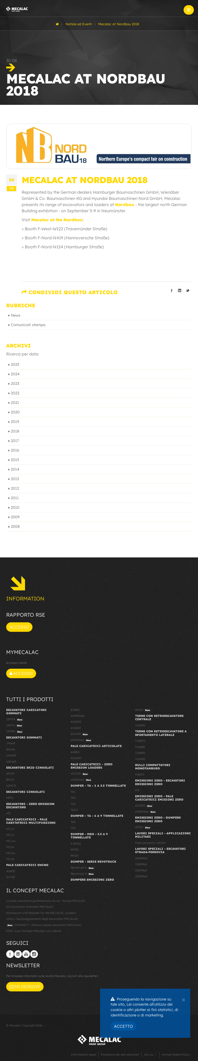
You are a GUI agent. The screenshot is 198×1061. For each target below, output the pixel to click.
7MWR (10, 743)
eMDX (143, 710)
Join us (148, 1054)
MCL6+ (11, 853)
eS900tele (81, 740)
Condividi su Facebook (172, 290)
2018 (15, 431)
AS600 (10, 871)
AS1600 (76, 728)
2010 (15, 507)
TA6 (73, 822)
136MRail (141, 864)
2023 (15, 383)
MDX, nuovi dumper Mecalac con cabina (33, 931)
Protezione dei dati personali (120, 1054)
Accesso (19, 627)
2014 (15, 469)
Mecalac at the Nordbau (57, 219)
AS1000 (76, 722)
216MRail (141, 876)
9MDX (75, 856)
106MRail (141, 858)
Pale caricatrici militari (150, 843)
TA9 (73, 828)
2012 (15, 488)
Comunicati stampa (28, 324)
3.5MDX (76, 843)
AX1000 (76, 758)
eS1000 (80, 734)
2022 (15, 393)
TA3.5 (74, 810)
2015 (15, 459)
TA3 (73, 804)
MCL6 (10, 847)
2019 (15, 421)
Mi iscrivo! (25, 986)
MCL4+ (11, 841)
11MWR (11, 755)
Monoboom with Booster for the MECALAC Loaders (41, 913)
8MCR (10, 780)
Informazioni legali (83, 1054)
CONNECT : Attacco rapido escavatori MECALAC (44, 925)
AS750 (10, 877)
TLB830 (140, 725)
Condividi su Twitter (188, 290)
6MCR (10, 773)
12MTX (14, 726)
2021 (15, 402)
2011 (15, 498)
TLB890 (140, 753)
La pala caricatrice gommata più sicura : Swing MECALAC (46, 901)
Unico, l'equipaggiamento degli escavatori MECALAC (42, 919)
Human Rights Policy (176, 1054)
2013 (15, 479)
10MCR (11, 785)
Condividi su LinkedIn (180, 290)
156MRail (141, 870)
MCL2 (10, 829)
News (15, 315)
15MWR (11, 761)
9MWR (10, 749)
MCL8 (10, 859)
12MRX (14, 731)
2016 (15, 450)
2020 (15, 412)
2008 (15, 526)
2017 (15, 440)
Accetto (123, 1026)
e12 (8, 813)
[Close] (183, 999)
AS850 (75, 710)
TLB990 (140, 759)
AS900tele (78, 716)
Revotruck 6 (83, 868)
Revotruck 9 (83, 874)
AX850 (75, 752)
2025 (15, 364)
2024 (15, 374)
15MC (10, 798)
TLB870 (140, 741)
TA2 (73, 798)
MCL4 (10, 835)
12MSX (14, 719)
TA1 (73, 792)
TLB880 (140, 747)
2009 (15, 517)
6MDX (75, 849)
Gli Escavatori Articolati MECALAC (30, 907)
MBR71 (139, 774)
